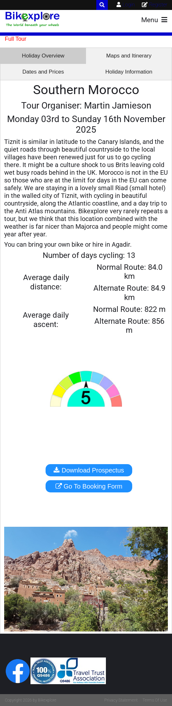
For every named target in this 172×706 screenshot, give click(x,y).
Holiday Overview (43, 56)
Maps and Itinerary (128, 56)
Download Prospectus (89, 470)
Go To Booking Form (89, 486)
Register (158, 5)
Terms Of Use (154, 700)
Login (129, 5)
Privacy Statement (121, 700)
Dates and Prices (43, 72)
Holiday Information (128, 72)
